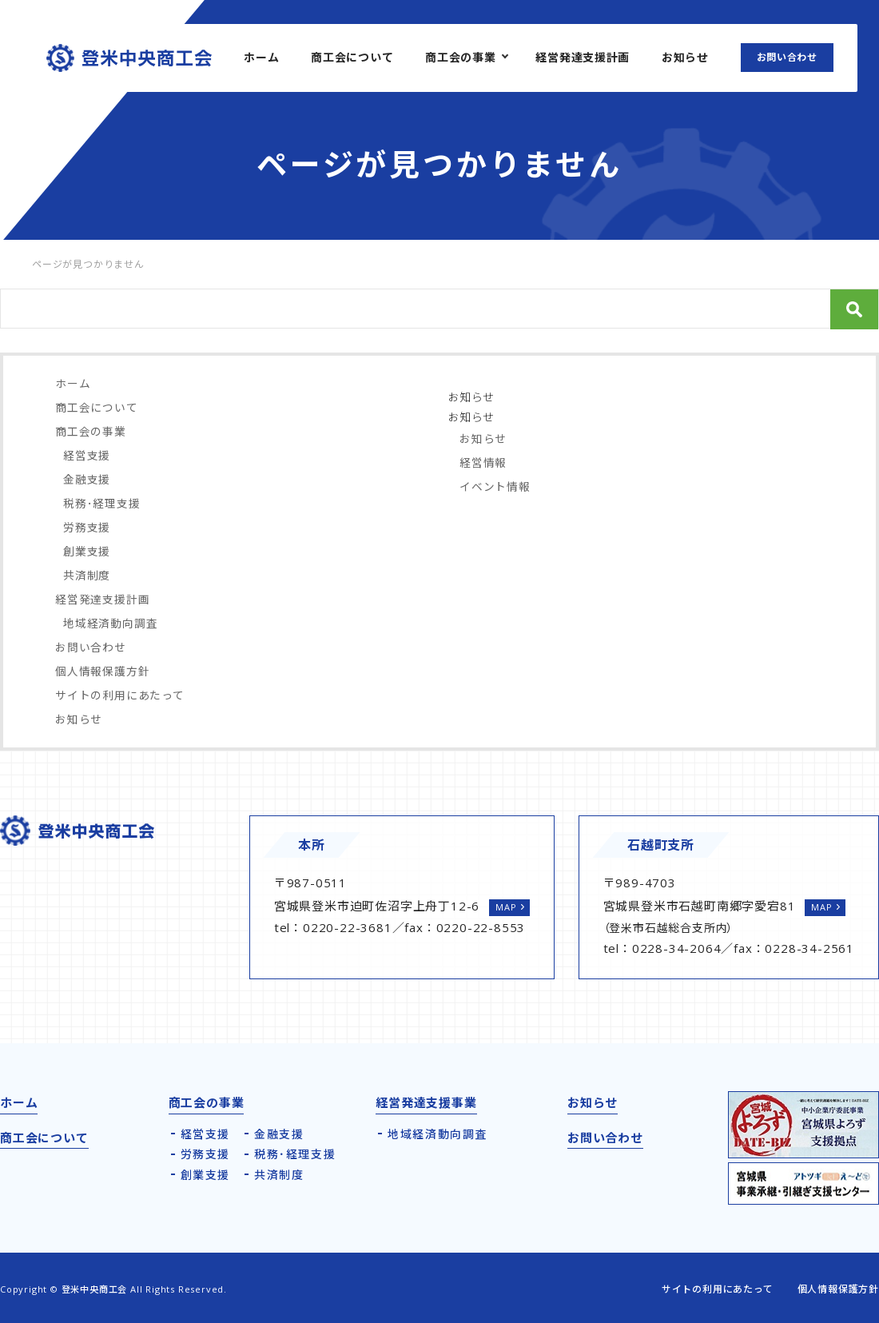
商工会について (352, 57)
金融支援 (86, 479)
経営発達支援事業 (426, 1102)
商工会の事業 (460, 57)
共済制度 (86, 575)
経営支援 (86, 455)
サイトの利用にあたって (120, 695)
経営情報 (483, 462)
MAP (505, 907)
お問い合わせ (787, 57)
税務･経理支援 (102, 503)
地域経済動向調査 (110, 623)
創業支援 (86, 551)
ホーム (261, 57)
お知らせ (685, 57)
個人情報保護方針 (102, 671)
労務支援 (86, 527)
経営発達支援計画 (582, 57)
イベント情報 (495, 486)
